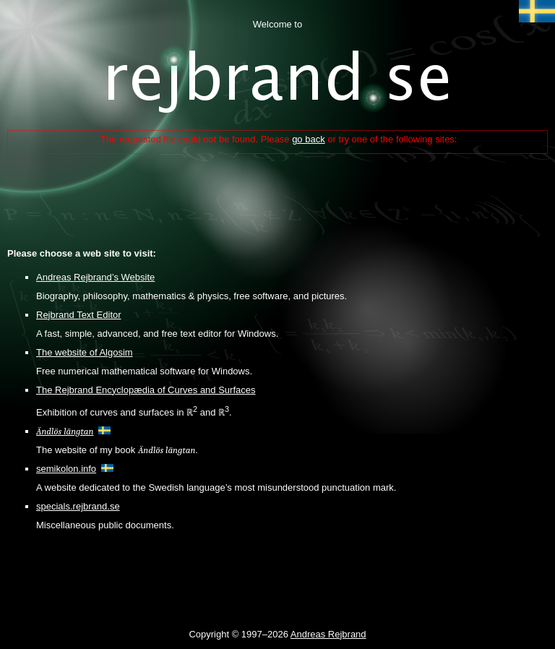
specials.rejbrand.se (78, 506)
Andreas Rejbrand (328, 634)
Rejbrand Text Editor (78, 314)
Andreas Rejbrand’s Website (95, 277)
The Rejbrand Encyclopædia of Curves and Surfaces (146, 389)
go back (308, 139)
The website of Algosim (84, 352)
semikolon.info (66, 468)
